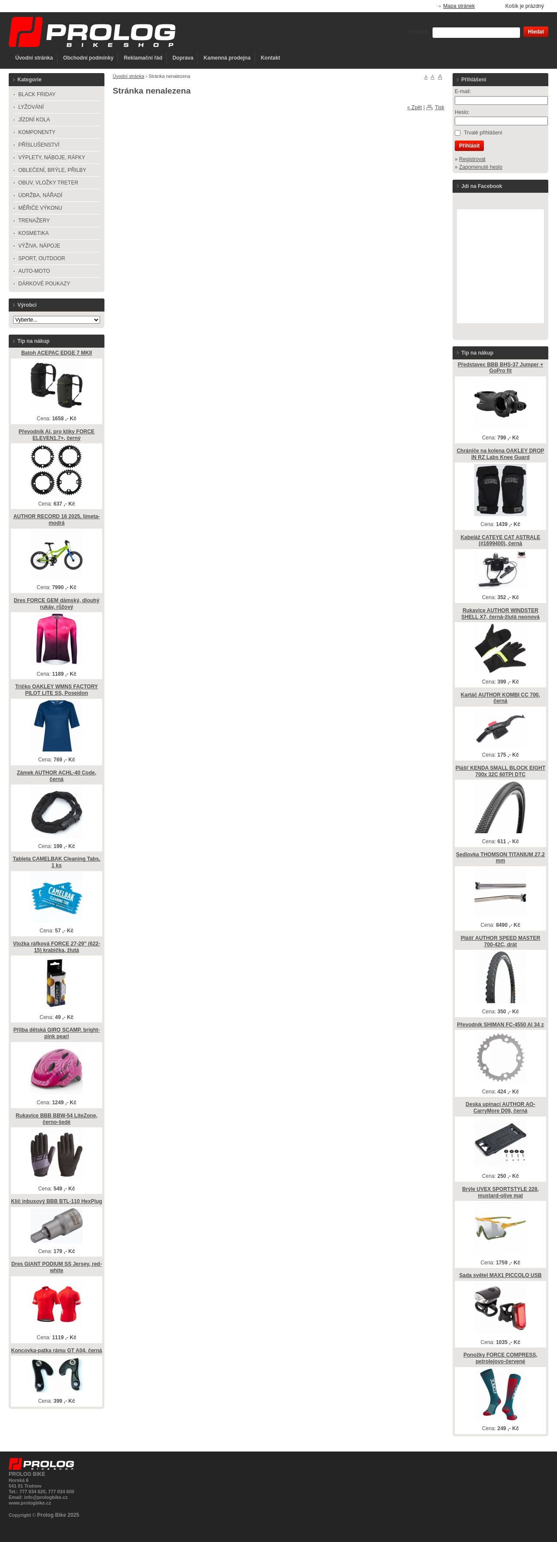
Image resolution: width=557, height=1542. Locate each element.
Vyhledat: (418, 32)
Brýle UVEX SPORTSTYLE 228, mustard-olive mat (500, 1192)
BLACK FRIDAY (37, 94)
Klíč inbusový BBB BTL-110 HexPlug (56, 1201)
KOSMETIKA (33, 233)
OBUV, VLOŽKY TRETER (48, 183)
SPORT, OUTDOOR (41, 258)
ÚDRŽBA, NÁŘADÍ (40, 195)
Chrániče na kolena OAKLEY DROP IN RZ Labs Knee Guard (500, 454)
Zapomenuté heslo (480, 167)
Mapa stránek (459, 6)
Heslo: (462, 112)
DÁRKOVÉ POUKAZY (44, 284)
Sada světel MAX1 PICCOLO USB (500, 1275)
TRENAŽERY (34, 221)
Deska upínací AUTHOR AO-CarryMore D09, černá (500, 1107)
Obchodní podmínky (88, 58)
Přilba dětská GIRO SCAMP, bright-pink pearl (56, 1033)
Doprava (182, 58)
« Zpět (414, 107)
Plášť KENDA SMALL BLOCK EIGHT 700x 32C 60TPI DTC (500, 771)
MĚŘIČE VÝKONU (40, 208)
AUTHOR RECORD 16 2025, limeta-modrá (56, 519)
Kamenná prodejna (227, 58)
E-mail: (463, 91)
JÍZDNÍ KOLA (34, 120)
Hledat (536, 32)
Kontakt (270, 58)
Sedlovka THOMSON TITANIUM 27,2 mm (500, 857)
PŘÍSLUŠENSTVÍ (39, 145)
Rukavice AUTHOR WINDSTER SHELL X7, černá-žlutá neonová (500, 613)
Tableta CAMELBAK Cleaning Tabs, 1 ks (57, 862)
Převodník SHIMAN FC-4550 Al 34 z (500, 1025)
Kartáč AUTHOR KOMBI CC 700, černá (500, 698)
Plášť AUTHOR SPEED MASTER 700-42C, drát (500, 941)
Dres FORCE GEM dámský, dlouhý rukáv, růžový (57, 603)
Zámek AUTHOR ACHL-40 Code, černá (56, 776)
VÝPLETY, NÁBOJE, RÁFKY (51, 157)
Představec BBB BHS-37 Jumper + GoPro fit (500, 368)
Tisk (439, 107)
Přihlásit (469, 146)
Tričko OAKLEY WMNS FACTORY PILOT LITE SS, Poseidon (56, 690)
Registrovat (472, 159)
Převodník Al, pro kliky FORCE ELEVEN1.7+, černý (56, 435)
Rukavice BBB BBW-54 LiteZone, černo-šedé (56, 1119)
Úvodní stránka (34, 58)
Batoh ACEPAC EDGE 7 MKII (56, 353)
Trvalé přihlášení (483, 133)
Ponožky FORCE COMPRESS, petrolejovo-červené (500, 1358)
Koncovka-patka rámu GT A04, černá (56, 1351)
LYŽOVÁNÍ (31, 107)
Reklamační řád (143, 58)
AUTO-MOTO (34, 271)
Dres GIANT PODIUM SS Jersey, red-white (56, 1267)
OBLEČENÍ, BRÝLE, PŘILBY (52, 170)
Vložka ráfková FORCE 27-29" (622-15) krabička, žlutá (56, 947)
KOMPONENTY (36, 132)
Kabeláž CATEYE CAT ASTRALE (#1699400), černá (500, 540)
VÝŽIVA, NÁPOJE (39, 246)
